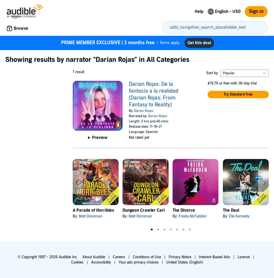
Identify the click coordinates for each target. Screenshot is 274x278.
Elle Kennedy (239, 216)
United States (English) (184, 262)
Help (199, 11)
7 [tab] (189, 229)
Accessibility (101, 262)
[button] (238, 94)
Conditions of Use (147, 257)
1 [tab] (151, 229)
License (244, 257)
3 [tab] (164, 229)
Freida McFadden (193, 216)
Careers (119, 257)
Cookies (77, 262)
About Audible (93, 257)
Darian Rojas (143, 111)
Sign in (256, 11)
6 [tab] (183, 229)
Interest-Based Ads (214, 257)
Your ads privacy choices (139, 262)
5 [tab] (177, 229)
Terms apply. (120, 42)
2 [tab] (158, 229)
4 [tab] (170, 229)
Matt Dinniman (90, 216)
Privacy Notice (180, 257)
